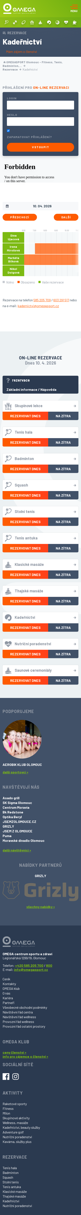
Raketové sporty (15, 1104)
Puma (7, 836)
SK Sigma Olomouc (17, 803)
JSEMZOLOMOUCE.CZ (19, 821)
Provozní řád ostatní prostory (24, 1026)
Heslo (12, 115)
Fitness (8, 1108)
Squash (8, 1177)
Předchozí (19, 217)
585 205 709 (42, 300)
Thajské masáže (14, 1196)
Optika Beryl (12, 817)
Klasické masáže (15, 1191)
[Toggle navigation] (74, 8)
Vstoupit (40, 147)
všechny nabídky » (40, 907)
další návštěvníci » (17, 850)
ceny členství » (14, 1052)
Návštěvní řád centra (18, 1012)
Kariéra (8, 998)
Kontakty (9, 984)
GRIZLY (8, 826)
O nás (6, 993)
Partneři (8, 1003)
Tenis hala (10, 1168)
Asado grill (11, 798)
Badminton (11, 1172)
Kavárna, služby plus (17, 1142)
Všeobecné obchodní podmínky (25, 1007)
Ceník (6, 979)
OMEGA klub (11, 988)
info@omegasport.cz (31, 969)
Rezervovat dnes (25, 416)
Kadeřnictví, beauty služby (21, 1127)
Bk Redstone (13, 812)
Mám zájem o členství (21, 51)
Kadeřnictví (11, 1201)
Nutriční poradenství (17, 1137)
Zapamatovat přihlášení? (29, 137)
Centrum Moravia (16, 807)
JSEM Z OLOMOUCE (17, 831)
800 (49, 965)
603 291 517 (61, 300)
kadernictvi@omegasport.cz (38, 306)
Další (66, 217)
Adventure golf (13, 1132)
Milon (6, 1113)
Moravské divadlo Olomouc (23, 840)
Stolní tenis (11, 1182)
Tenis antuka (12, 1187)
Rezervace (12, 69)
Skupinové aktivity (16, 1118)
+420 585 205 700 (29, 965)
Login (12, 98)
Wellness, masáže (15, 1123)
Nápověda (48, 389)
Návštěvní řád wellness (19, 1017)
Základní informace (21, 389)
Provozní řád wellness (18, 1021)
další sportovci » (15, 772)
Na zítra (63, 416)
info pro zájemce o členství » (25, 1056)
